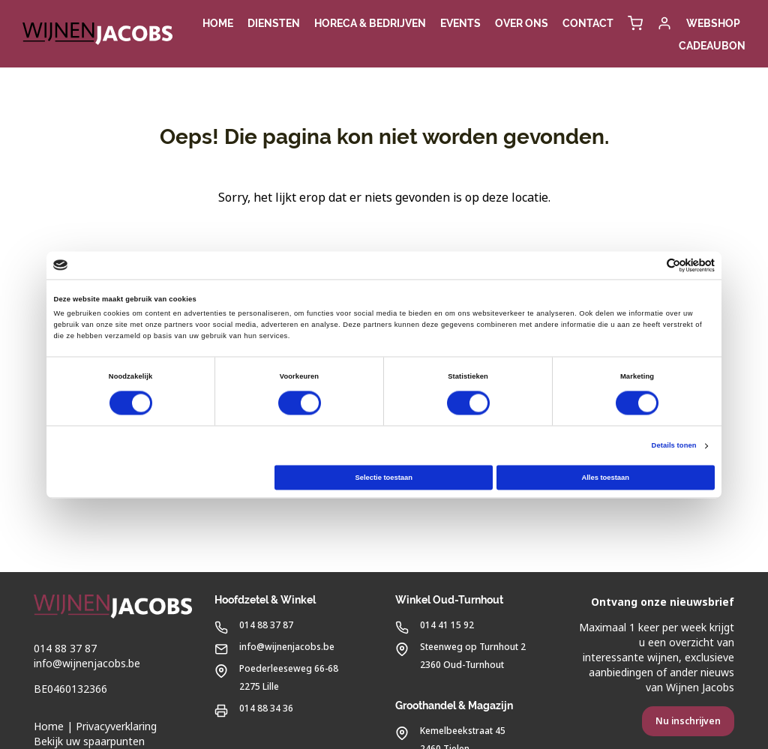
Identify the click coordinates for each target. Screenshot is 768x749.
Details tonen (674, 446)
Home (49, 726)
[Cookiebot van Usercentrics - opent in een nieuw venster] (649, 265)
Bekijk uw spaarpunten (89, 741)
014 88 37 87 (65, 648)
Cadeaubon (712, 46)
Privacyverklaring (116, 726)
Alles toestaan (604, 477)
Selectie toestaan (383, 477)
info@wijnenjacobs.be (87, 663)
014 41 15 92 (434, 624)
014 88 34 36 (253, 707)
